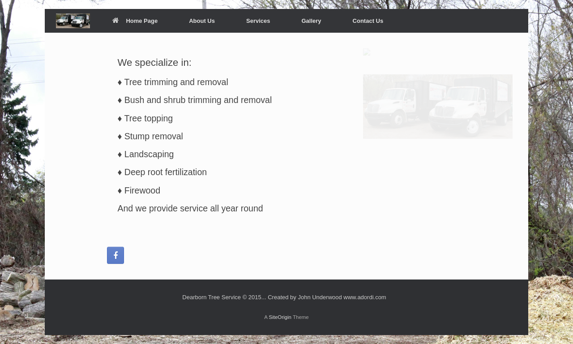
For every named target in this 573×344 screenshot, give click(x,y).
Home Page (135, 20)
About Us (202, 20)
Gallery (311, 20)
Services (258, 20)
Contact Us (368, 20)
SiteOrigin (280, 317)
